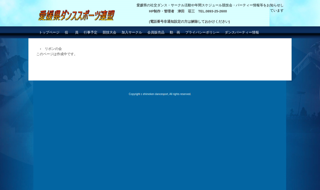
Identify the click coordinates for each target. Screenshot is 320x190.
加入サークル (132, 32)
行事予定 (90, 32)
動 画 (175, 32)
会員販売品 (155, 32)
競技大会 (109, 32)
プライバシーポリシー (202, 32)
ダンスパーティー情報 (242, 32)
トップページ (49, 32)
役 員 (71, 32)
